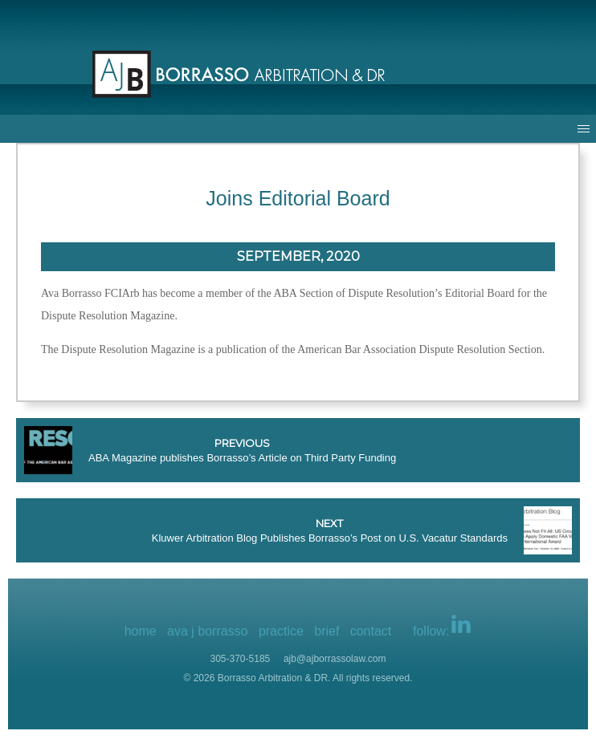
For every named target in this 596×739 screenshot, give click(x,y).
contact (371, 631)
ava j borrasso (207, 631)
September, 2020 (298, 256)
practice (281, 631)
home (141, 631)
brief (326, 631)
